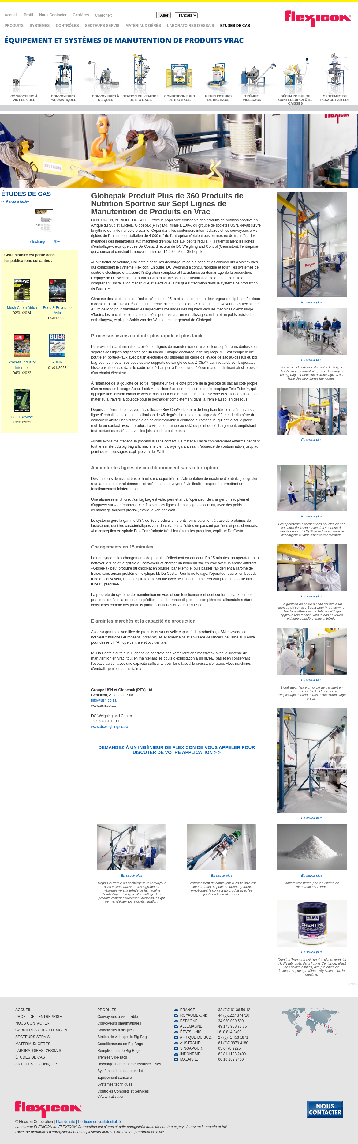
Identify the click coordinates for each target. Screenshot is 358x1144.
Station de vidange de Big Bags (122, 1037)
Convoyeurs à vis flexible (117, 1016)
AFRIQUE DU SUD (192, 1037)
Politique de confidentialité (99, 1122)
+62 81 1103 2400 (231, 1054)
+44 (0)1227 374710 (232, 1015)
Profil (28, 15)
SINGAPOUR (188, 1048)
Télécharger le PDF (44, 241)
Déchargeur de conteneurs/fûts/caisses (129, 1064)
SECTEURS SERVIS (102, 26)
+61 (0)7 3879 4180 (232, 1043)
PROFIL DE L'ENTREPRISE (38, 1016)
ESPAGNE (186, 1021)
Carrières (81, 15)
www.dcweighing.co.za (109, 726)
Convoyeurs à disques (115, 1030)
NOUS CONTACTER (32, 1023)
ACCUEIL (23, 1010)
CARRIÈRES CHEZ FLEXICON (41, 1030)
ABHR (57, 362)
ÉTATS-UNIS (187, 1032)
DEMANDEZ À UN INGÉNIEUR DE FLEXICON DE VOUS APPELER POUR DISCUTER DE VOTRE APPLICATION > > (176, 750)
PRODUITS (14, 26)
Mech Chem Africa (22, 308)
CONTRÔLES (67, 26)
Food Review (22, 417)
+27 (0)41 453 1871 (232, 1037)
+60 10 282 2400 (230, 1059)
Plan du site (65, 1122)
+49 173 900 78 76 (231, 1026)
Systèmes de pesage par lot (120, 1071)
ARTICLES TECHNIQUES (36, 1064)
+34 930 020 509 (230, 1021)
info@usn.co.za (104, 700)
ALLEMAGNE (188, 1026)
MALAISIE (185, 1059)
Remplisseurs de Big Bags (118, 1050)
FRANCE (184, 1010)
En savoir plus (312, 248)
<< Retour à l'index (15, 201)
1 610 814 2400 (228, 1032)
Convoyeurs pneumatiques (119, 1023)
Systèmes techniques (114, 1084)
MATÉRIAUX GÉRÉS (143, 26)
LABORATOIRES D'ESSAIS (190, 26)
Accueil (11, 15)
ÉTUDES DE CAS (235, 26)
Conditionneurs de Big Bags (120, 1044)
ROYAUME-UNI (190, 1015)
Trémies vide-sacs (112, 1057)
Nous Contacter (52, 15)
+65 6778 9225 (228, 1048)
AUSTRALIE (187, 1043)
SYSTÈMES (40, 26)
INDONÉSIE (187, 1054)
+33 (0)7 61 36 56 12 (233, 1010)
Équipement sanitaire (114, 1077)
